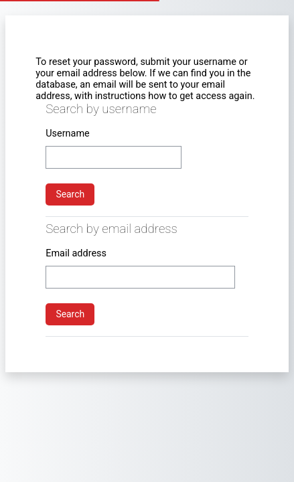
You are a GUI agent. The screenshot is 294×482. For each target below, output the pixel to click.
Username (68, 133)
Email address (76, 253)
